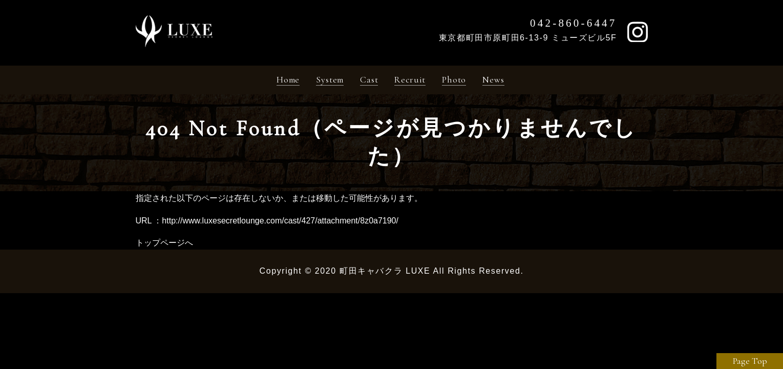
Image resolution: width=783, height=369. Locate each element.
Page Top (750, 360)
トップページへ (164, 245)
